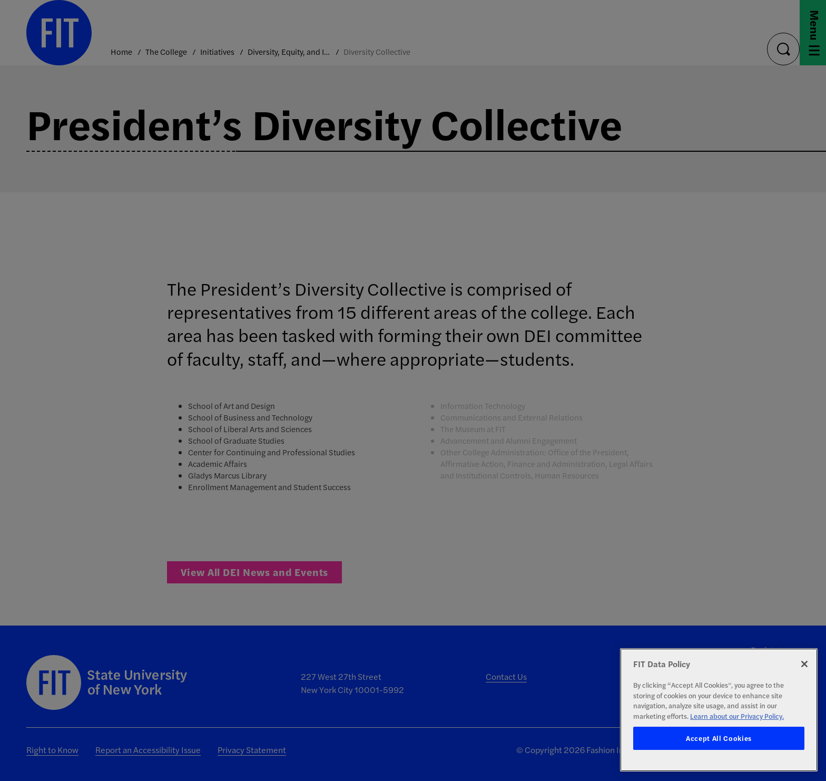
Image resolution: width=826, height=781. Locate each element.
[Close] (804, 664)
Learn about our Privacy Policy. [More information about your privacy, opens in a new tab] (737, 716)
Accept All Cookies (719, 738)
